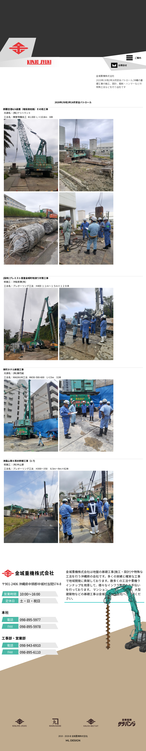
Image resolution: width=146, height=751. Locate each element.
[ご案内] (134, 56)
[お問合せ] (119, 64)
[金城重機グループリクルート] (90, 709)
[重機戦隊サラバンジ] (126, 709)
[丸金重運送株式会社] (55, 709)
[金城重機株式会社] (18, 48)
